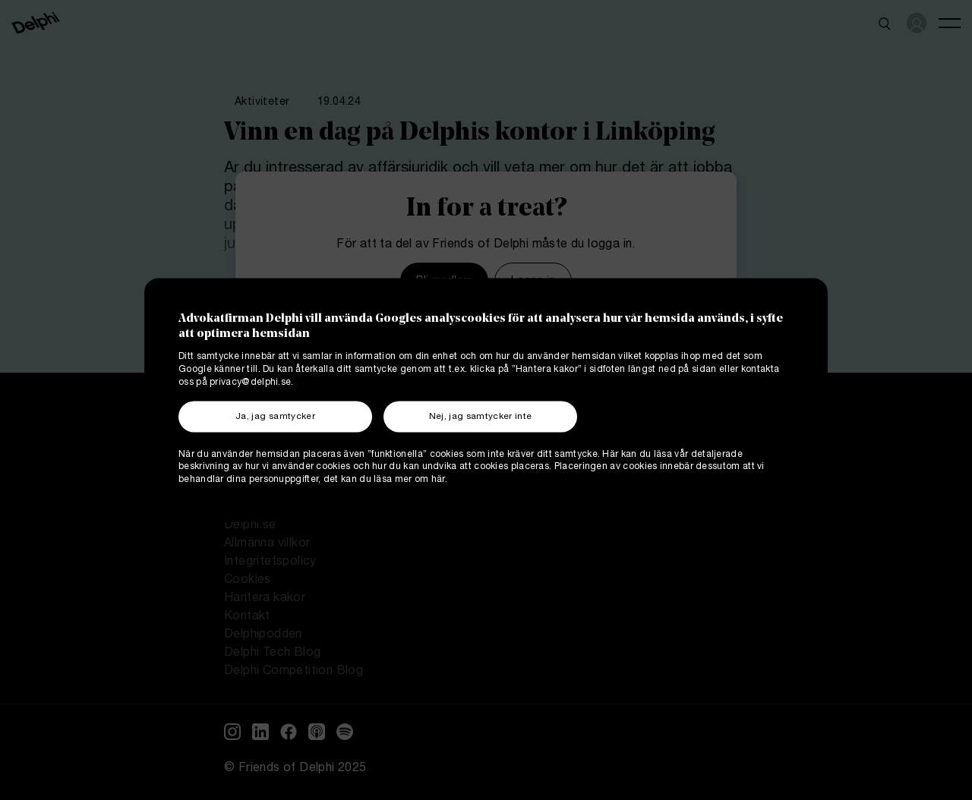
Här (610, 455)
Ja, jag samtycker (275, 417)
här (438, 481)
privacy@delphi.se (250, 383)
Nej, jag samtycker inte (480, 417)
